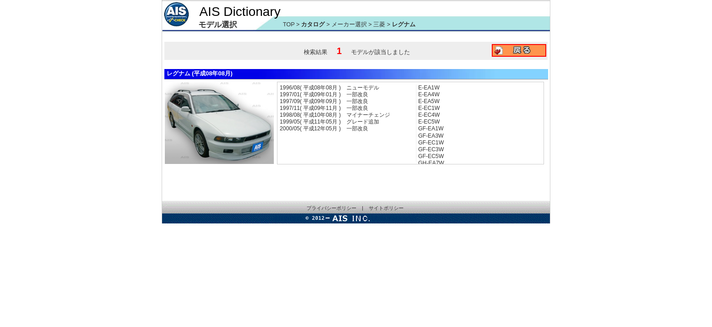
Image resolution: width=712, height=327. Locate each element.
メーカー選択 (349, 24)
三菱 (380, 24)
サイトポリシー (386, 208)
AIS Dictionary (240, 11)
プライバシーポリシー (331, 208)
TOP (289, 24)
